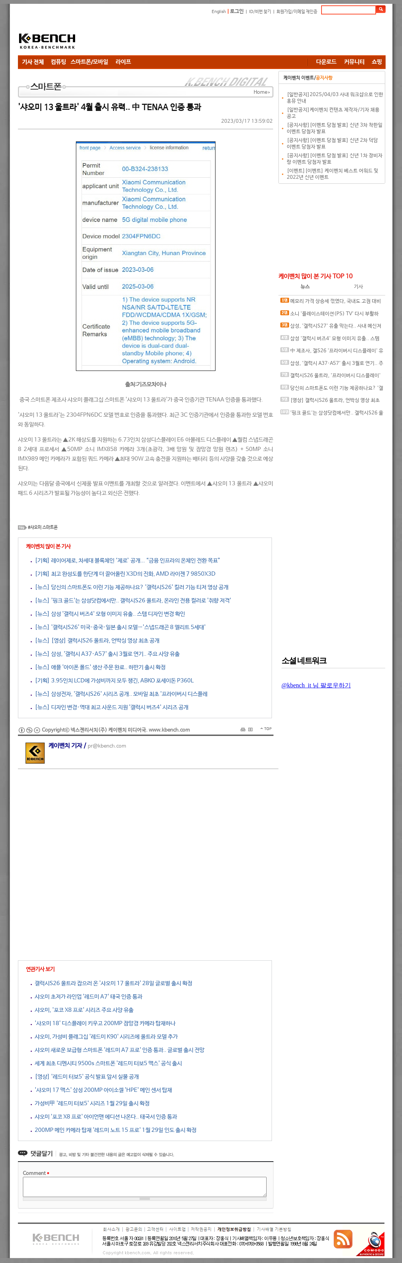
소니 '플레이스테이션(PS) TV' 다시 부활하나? (329, 315)
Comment (36, 1173)
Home (260, 92)
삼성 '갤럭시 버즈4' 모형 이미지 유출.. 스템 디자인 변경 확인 (329, 340)
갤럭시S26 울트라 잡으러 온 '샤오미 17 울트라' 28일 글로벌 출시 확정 (111, 983)
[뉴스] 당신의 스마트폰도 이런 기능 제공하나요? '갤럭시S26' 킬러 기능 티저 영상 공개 (129, 587)
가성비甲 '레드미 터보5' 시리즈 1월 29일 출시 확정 (90, 1103)
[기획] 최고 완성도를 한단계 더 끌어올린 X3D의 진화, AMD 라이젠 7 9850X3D (123, 574)
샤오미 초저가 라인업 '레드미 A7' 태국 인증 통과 (86, 996)
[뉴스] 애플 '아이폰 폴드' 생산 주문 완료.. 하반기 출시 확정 (98, 667)
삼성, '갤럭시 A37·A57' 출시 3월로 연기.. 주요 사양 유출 (331, 365)
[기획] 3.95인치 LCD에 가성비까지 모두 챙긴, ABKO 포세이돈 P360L (112, 680)
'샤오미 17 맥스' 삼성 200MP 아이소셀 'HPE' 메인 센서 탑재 (101, 1090)
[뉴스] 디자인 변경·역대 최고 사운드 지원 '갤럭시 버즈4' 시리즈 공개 (109, 707)
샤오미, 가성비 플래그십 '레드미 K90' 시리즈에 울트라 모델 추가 (104, 1037)
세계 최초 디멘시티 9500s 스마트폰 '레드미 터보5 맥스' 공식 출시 (106, 1063)
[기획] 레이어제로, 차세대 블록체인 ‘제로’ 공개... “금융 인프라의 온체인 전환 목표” (125, 560)
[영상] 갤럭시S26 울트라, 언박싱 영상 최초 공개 (330, 402)
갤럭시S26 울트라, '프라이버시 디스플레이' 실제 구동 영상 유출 (330, 377)
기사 (358, 287)
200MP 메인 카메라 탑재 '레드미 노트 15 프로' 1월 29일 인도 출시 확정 (113, 1130)
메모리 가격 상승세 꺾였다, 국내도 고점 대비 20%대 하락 (330, 303)
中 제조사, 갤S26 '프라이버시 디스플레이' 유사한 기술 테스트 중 (331, 352)
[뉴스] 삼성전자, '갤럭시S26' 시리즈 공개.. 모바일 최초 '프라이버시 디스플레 (119, 694)
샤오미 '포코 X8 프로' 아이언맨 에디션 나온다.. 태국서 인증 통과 (104, 1117)
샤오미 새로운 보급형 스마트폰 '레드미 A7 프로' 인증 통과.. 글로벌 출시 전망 (117, 1050)
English (219, 12)
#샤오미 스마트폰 (43, 527)
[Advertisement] (247, 36)
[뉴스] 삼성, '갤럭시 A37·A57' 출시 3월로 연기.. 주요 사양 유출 (105, 654)
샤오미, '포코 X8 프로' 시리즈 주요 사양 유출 (82, 1010)
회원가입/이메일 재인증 (297, 12)
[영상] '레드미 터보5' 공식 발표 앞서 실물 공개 (85, 1077)
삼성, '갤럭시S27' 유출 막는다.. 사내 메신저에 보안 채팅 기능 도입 (330, 328)
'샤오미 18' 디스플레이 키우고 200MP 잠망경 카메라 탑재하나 (103, 1023)
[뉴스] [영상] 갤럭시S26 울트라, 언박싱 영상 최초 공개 (95, 640)
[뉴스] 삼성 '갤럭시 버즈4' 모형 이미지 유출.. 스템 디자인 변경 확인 (108, 614)
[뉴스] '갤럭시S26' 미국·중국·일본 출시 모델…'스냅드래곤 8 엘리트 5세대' (118, 627)
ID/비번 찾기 (260, 12)
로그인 (237, 11)
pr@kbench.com (107, 746)
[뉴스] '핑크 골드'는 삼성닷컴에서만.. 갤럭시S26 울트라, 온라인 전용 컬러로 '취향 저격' (131, 600)
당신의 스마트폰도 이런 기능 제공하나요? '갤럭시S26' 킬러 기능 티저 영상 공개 (331, 390)
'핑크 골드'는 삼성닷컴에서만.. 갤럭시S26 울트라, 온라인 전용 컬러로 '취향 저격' (331, 414)
